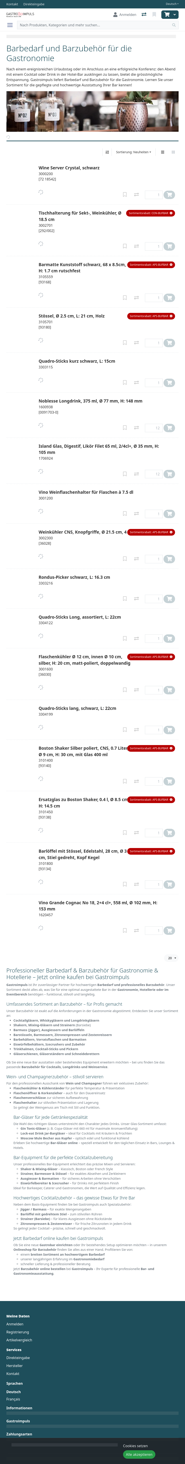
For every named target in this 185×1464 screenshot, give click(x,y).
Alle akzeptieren (139, 1454)
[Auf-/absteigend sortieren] (107, 152)
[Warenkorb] (166, 14)
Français (13, 1399)
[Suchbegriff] (93, 25)
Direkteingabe (18, 1357)
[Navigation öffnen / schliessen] (11, 25)
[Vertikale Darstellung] (162, 152)
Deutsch (171, 4)
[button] (150, 213)
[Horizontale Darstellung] (173, 152)
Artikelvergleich (19, 1340)
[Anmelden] (125, 14)
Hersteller (14, 1365)
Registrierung (17, 1332)
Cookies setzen (135, 1445)
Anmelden (14, 1324)
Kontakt (12, 1373)
